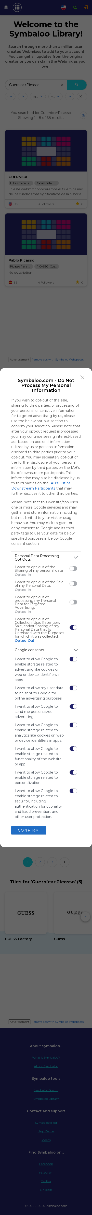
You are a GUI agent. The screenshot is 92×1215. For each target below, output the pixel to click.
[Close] (82, 377)
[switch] (73, 568)
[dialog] (46, 607)
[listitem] (46, 557)
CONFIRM (28, 830)
